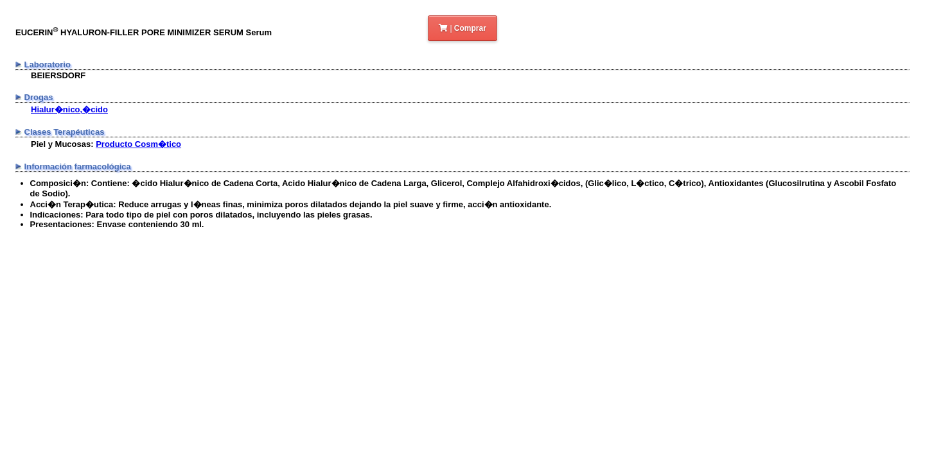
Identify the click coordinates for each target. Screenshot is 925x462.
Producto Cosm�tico (138, 144)
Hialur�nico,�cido (69, 109)
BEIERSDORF (58, 75)
